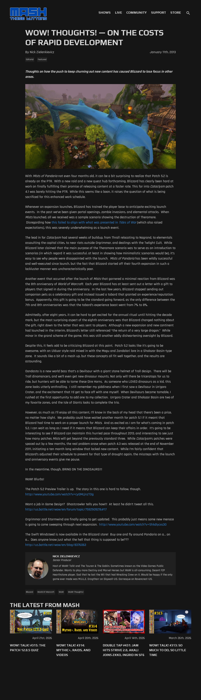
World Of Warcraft (45, 592)
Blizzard (29, 592)
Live (118, 12)
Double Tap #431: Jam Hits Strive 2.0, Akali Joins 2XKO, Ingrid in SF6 (123, 650)
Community (136, 12)
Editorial (30, 59)
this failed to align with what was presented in (94, 222)
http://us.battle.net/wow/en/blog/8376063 (55, 545)
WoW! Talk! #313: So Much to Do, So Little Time (167, 650)
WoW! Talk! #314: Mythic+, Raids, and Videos (73, 650)
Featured (42, 59)
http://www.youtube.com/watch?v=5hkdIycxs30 (132, 524)
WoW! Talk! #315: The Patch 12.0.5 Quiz (28, 647)
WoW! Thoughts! (75, 592)
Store (175, 12)
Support (158, 12)
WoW (61, 592)
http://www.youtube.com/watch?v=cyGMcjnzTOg (59, 494)
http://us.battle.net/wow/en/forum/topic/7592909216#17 (66, 509)
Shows (105, 12)
